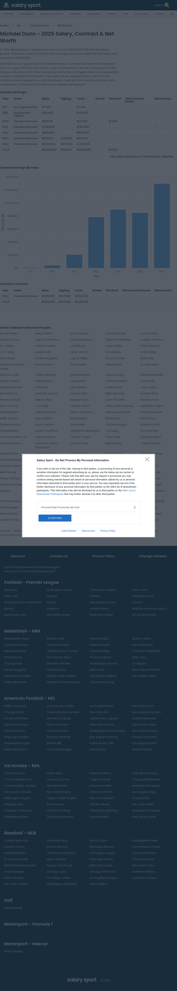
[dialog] (88, 495)
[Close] (148, 460)
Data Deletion (69, 530)
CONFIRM (55, 518)
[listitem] (88, 507)
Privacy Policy (107, 530)
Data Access (88, 530)
